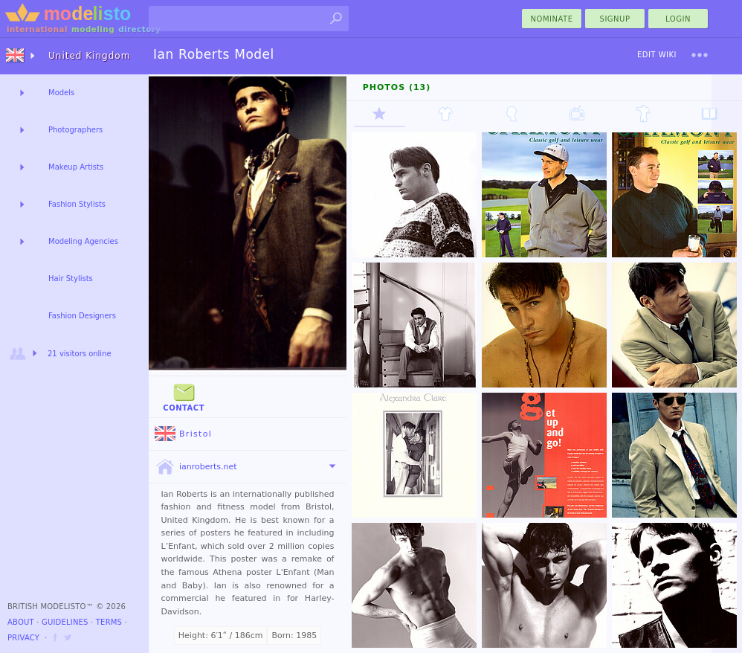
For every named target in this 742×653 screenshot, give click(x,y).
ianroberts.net (196, 467)
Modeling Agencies (83, 241)
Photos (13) (397, 87)
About (20, 622)
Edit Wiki (657, 55)
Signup (615, 19)
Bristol (183, 434)
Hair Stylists (70, 278)
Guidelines (65, 622)
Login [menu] (678, 19)
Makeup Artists (75, 167)
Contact (183, 396)
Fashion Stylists (77, 204)
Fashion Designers (82, 316)
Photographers (75, 130)
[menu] (700, 55)
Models (61, 93)
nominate (552, 19)
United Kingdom (89, 56)
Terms (109, 622)
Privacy (23, 638)
